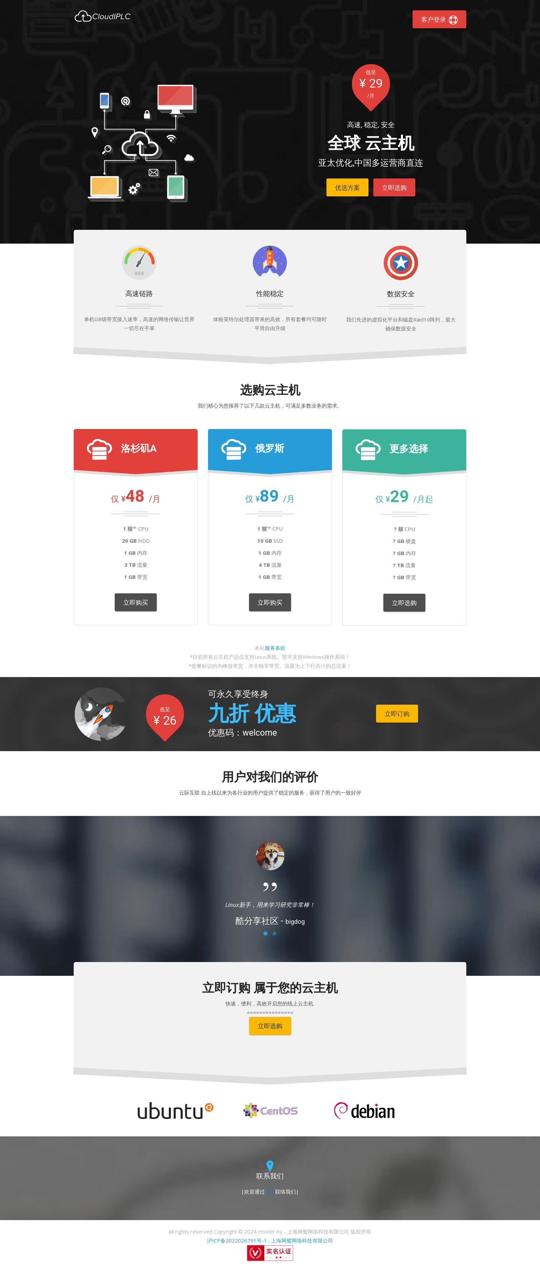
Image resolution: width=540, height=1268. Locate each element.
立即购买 (135, 602)
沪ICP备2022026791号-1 (237, 1240)
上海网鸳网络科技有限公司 (302, 1240)
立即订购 (397, 713)
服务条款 (275, 647)
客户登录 (439, 19)
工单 (270, 1191)
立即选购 (394, 187)
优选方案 (347, 187)
